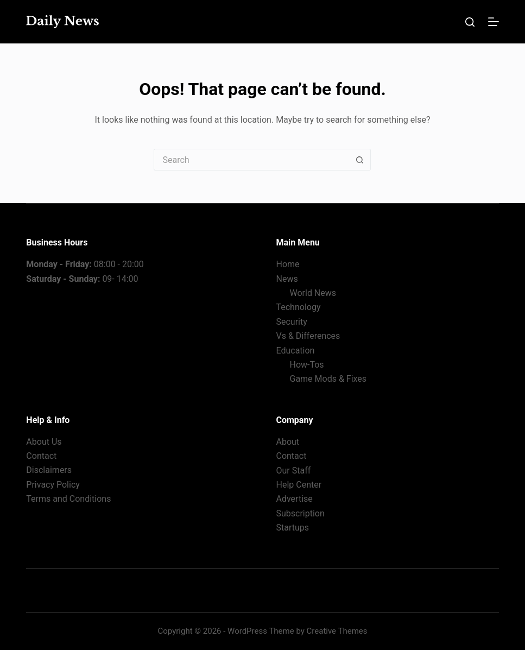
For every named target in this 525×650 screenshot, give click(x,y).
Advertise (294, 499)
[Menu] (493, 21)
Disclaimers (49, 470)
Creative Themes (337, 631)
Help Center (298, 484)
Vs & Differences (308, 336)
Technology (298, 307)
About (287, 442)
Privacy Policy (53, 484)
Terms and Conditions (68, 499)
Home (287, 264)
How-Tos (306, 364)
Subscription (300, 513)
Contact (41, 456)
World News (312, 293)
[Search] (470, 22)
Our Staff (293, 470)
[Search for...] (251, 160)
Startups (292, 527)
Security (291, 322)
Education (295, 350)
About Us (43, 442)
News (287, 279)
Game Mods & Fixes (327, 379)
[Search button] (360, 160)
